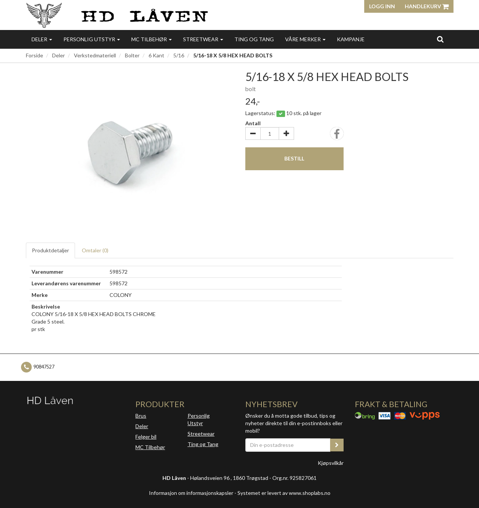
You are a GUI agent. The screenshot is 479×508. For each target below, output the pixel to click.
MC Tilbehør (151, 39)
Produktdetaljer (50, 250)
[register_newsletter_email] (337, 445)
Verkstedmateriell (95, 55)
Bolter (132, 55)
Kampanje (351, 39)
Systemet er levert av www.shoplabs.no (283, 493)
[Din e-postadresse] (288, 445)
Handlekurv (427, 6)
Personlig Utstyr (199, 419)
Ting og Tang (254, 39)
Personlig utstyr (91, 39)
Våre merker (305, 39)
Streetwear (203, 39)
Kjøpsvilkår (331, 463)
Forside (34, 55)
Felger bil (145, 436)
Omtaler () (95, 250)
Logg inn (382, 6)
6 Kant (156, 55)
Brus (140, 415)
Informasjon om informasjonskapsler (191, 493)
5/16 (178, 55)
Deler (42, 39)
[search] (440, 39)
